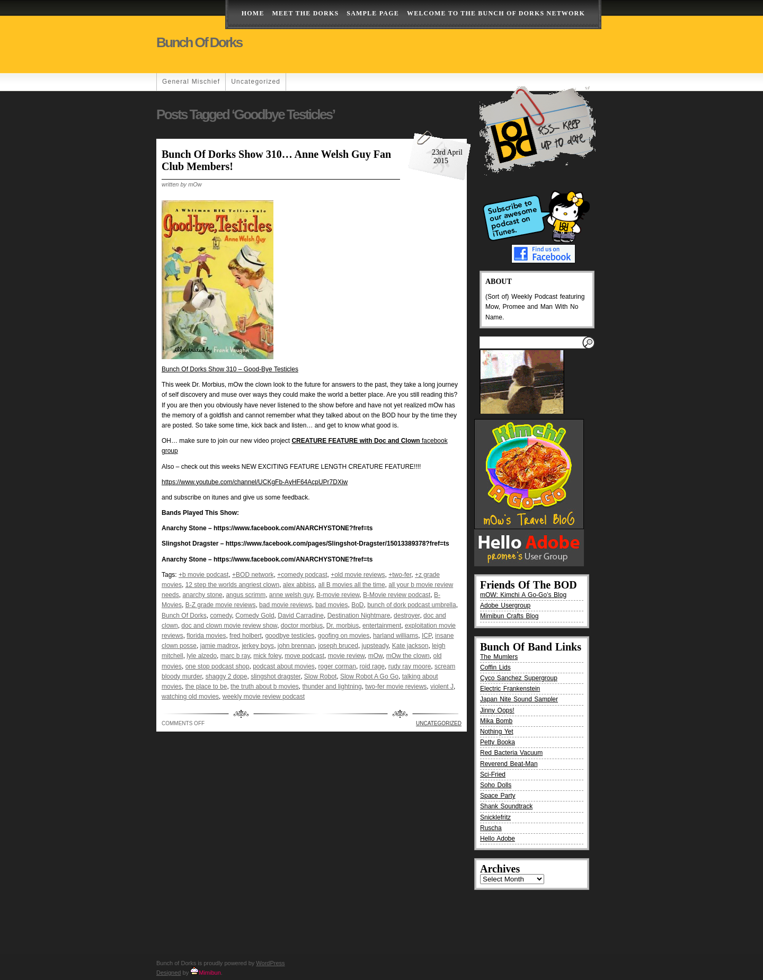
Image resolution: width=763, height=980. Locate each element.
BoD (357, 605)
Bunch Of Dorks (184, 615)
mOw (375, 656)
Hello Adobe (497, 838)
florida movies (206, 635)
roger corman (337, 666)
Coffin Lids (495, 667)
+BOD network (252, 574)
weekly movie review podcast (264, 696)
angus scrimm (245, 595)
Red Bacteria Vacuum (511, 752)
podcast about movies (284, 666)
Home (253, 13)
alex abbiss (299, 585)
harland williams (395, 635)
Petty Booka (497, 742)
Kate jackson (410, 645)
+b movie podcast (203, 574)
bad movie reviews (285, 605)
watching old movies (190, 696)
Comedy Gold (254, 615)
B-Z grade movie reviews (220, 605)
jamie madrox (219, 645)
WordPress (270, 963)
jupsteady (375, 645)
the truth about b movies (264, 686)
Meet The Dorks (305, 13)
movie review (346, 656)
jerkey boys (258, 645)
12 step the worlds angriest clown (232, 585)
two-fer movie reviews (396, 686)
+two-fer (399, 574)
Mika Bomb (496, 721)
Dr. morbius (342, 625)
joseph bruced (338, 645)
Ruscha (491, 828)
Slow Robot (320, 676)
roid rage (372, 666)
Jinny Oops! (497, 710)
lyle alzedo (202, 656)
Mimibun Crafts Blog (509, 616)
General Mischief (191, 81)
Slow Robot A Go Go (369, 676)
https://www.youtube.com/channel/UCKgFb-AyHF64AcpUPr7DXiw (255, 482)
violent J (442, 686)
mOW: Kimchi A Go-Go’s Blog (523, 595)
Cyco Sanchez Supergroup (518, 678)
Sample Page (373, 13)
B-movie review (337, 595)
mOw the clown (408, 656)
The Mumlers (499, 657)
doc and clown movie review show (229, 625)
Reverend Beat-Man (509, 764)
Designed (168, 972)
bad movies (331, 605)
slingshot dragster (275, 676)
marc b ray (235, 656)
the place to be (206, 686)
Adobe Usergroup (505, 605)
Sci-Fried (492, 774)
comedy (221, 615)
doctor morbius (302, 625)
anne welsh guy (291, 595)
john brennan (296, 645)
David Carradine (301, 615)
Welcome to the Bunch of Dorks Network (496, 13)
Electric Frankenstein (510, 688)
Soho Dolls (495, 785)
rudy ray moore (409, 666)
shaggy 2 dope (226, 676)
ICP (426, 635)
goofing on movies (343, 635)
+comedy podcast (302, 574)
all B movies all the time (351, 585)
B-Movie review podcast (396, 595)
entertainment (381, 625)
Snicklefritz (495, 817)
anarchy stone (202, 595)
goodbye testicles (289, 635)
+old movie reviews (358, 574)
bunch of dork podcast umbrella (411, 605)
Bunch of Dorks (199, 42)
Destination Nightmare (359, 615)
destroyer (407, 615)
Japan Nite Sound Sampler (519, 699)
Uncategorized (255, 81)
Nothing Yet (496, 731)
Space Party (498, 795)
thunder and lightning (332, 686)
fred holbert (245, 635)
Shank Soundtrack (506, 806)
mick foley (267, 656)
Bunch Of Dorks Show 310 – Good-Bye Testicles (230, 369)
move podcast (304, 656)
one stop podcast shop (217, 666)
